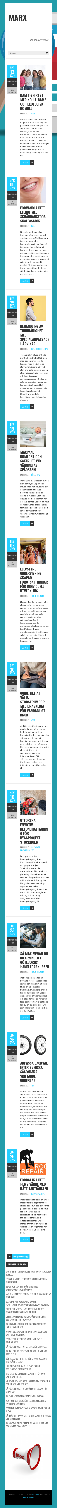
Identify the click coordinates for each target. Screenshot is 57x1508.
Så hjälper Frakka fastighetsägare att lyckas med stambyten (28, 1417)
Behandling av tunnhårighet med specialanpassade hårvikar (22, 1288)
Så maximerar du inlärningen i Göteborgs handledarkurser (34, 960)
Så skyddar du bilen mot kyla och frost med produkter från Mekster (27, 1425)
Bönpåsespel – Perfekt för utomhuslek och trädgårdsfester (27, 1360)
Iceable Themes (28, 1497)
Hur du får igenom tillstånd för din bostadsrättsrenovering (23, 1367)
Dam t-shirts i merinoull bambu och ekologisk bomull (34, 102)
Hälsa (33, 226)
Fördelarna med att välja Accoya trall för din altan (28, 1409)
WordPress (35, 1494)
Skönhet (39, 348)
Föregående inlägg (20, 1256)
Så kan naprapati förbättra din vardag (25, 1396)
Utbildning (39, 595)
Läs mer (25, 162)
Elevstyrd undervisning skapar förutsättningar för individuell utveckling (34, 579)
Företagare (35, 847)
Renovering (25, 850)
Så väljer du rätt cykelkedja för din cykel (26, 1346)
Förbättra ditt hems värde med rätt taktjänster (34, 1184)
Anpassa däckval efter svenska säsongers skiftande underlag (34, 1071)
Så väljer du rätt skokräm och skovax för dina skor (26, 1390)
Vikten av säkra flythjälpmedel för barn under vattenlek (25, 1375)
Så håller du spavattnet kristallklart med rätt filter (26, 1352)
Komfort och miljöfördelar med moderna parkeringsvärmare (26, 1402)
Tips (46, 348)
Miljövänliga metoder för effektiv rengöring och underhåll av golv (28, 1382)
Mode (33, 113)
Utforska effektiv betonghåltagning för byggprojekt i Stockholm (34, 831)
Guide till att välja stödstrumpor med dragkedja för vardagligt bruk (32, 704)
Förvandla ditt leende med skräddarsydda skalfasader (33, 214)
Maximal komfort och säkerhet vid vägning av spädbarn (31, 460)
